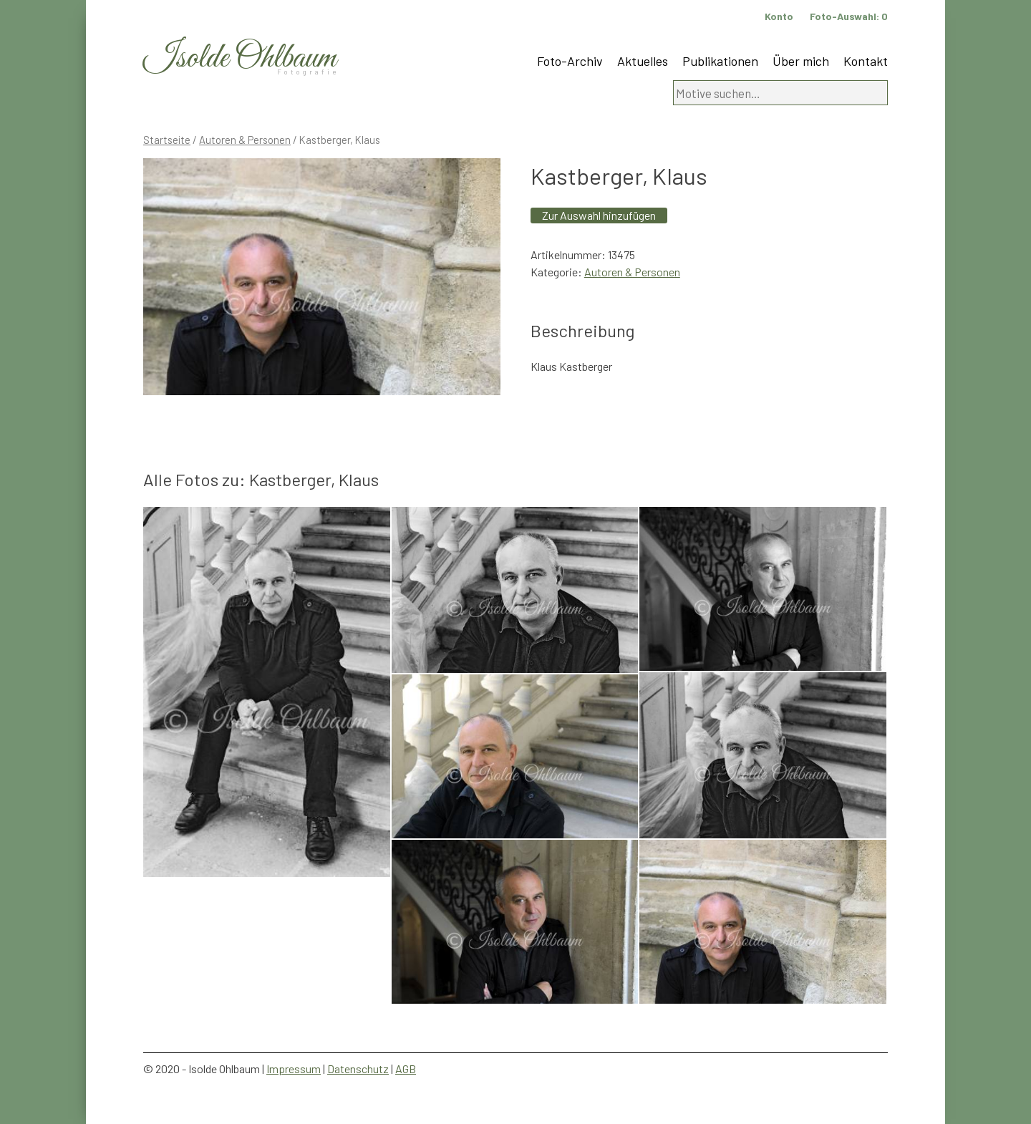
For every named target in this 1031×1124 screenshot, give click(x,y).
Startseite (166, 139)
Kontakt (865, 61)
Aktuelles (642, 61)
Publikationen (720, 61)
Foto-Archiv (570, 61)
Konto (779, 16)
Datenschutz (358, 1068)
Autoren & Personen (245, 139)
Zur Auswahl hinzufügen (599, 215)
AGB (405, 1068)
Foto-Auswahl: (849, 16)
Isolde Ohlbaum (240, 58)
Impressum (293, 1068)
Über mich (801, 61)
